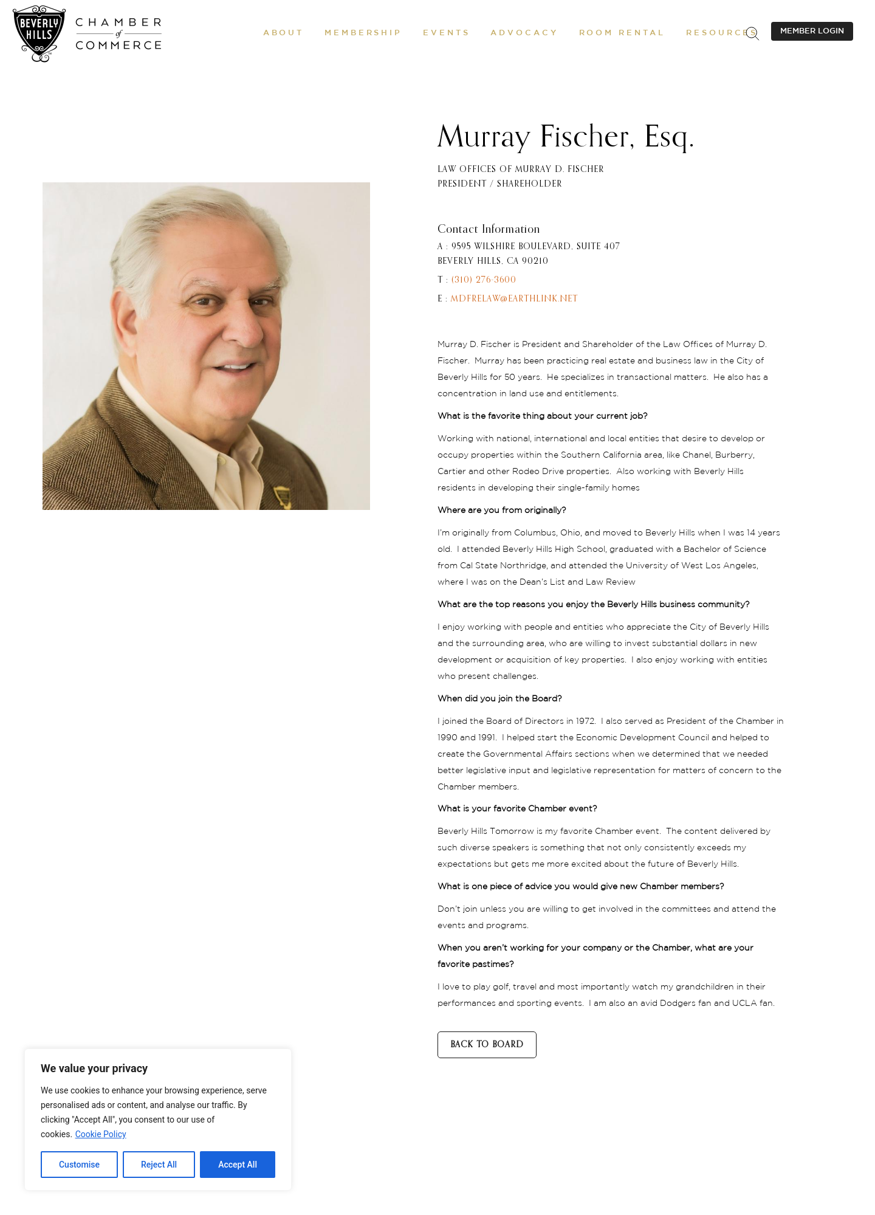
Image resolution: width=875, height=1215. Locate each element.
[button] (283, 33)
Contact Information (488, 229)
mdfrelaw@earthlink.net (514, 299)
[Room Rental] (622, 33)
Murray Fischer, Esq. (566, 138)
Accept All (237, 1164)
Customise (79, 1164)
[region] (158, 1119)
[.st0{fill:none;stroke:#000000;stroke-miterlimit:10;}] (752, 33)
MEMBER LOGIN (812, 31)
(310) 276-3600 (483, 280)
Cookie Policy (100, 1134)
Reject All (159, 1164)
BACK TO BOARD (487, 1045)
